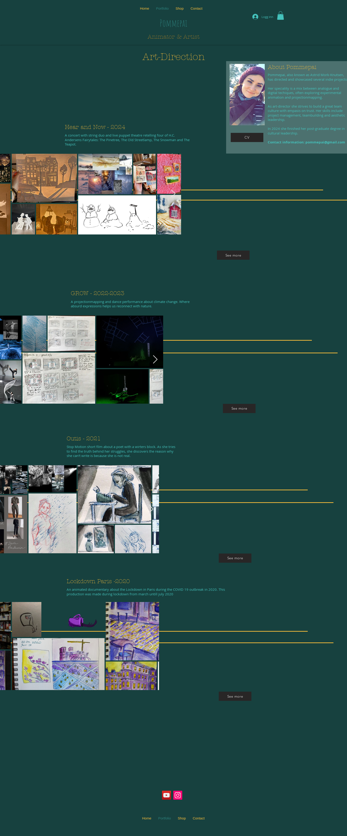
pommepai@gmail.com (325, 142)
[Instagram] (177, 795)
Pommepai (173, 23)
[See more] (233, 255)
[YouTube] (166, 795)
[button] (280, 15)
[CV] (247, 137)
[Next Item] (173, 193)
